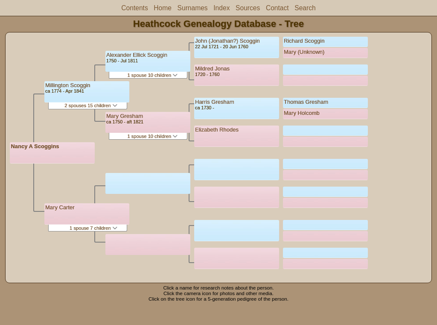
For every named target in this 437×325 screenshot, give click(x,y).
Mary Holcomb (302, 113)
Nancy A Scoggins (35, 146)
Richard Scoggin (304, 41)
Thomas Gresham (306, 102)
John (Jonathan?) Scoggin (227, 41)
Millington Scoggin (67, 85)
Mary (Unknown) (304, 52)
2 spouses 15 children (90, 105)
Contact (277, 8)
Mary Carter (60, 207)
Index (221, 8)
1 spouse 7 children (93, 228)
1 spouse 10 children (152, 75)
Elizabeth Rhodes (217, 129)
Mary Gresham (124, 116)
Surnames (193, 8)
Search (304, 8)
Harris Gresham (214, 102)
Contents (134, 8)
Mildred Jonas (212, 68)
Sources (248, 8)
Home (163, 8)
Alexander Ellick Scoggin (136, 55)
